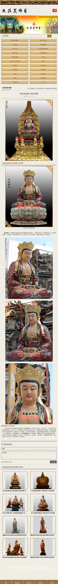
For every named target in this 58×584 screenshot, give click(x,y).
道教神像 (43, 65)
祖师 (43, 61)
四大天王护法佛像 (15, 61)
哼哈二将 (15, 48)
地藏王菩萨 (15, 53)
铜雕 (15, 73)
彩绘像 (15, 78)
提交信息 (53, 461)
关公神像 (43, 57)
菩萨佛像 (15, 82)
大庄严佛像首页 (31, 88)
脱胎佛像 (43, 69)
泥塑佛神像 (43, 78)
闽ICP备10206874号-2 (32, 567)
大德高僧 (15, 65)
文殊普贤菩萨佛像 (43, 48)
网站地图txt (48, 567)
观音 (31, 228)
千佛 (43, 82)
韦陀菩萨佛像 (14, 57)
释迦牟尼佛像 (14, 40)
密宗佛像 (15, 69)
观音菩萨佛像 (43, 40)
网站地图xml (41, 567)
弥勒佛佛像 (43, 44)
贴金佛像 (43, 73)
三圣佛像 (15, 44)
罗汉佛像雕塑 (43, 53)
